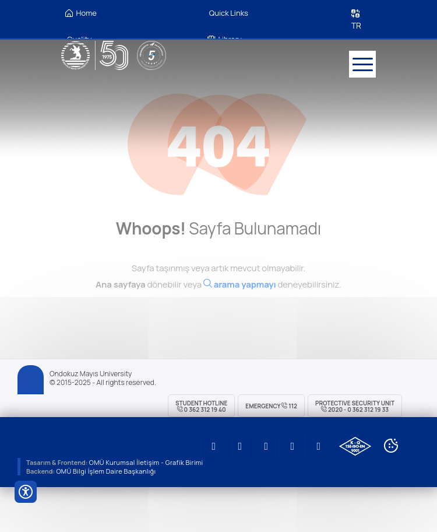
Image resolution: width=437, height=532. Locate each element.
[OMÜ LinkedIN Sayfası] (240, 446)
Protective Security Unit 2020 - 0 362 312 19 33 (354, 406)
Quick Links (228, 13)
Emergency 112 (271, 406)
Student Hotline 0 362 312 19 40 (201, 406)
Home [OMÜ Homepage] (81, 13)
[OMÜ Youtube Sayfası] (213, 446)
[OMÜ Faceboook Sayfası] (318, 446)
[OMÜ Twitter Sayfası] (292, 446)
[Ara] (239, 290)
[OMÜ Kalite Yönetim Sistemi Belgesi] (355, 446)
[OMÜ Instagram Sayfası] (266, 446)
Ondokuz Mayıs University (91, 374)
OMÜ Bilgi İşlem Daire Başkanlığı (106, 471)
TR (356, 25)
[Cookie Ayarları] (391, 446)
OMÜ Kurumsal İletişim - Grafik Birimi (146, 462)
